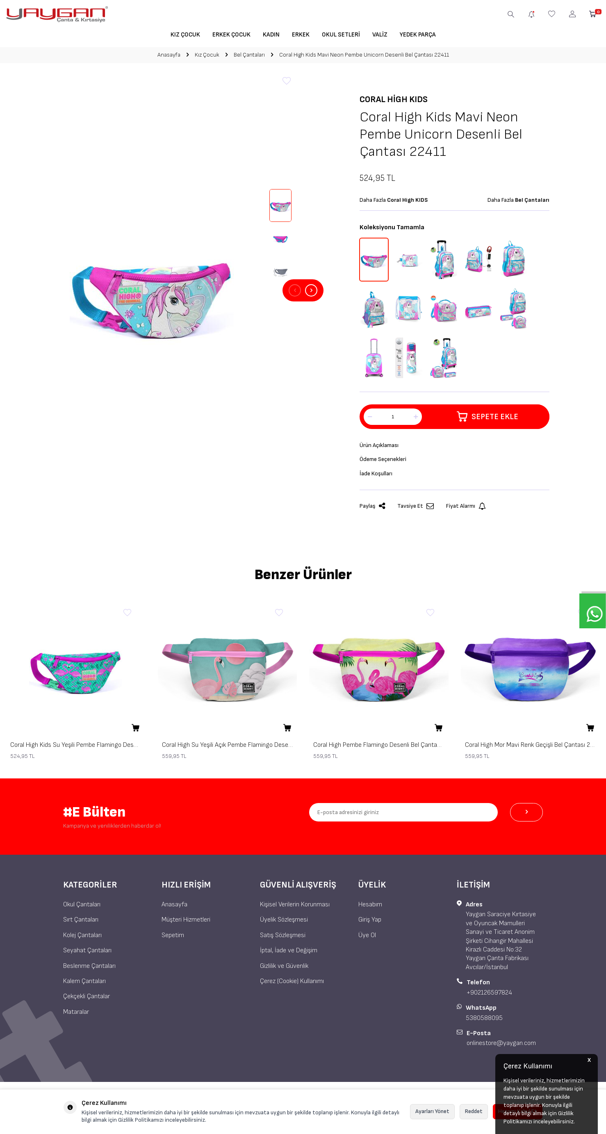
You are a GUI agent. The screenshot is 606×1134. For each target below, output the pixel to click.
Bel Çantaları (249, 54)
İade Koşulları (377, 475)
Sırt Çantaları (80, 922)
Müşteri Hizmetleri (186, 922)
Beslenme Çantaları (89, 969)
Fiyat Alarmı (466, 509)
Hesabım (370, 907)
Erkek (301, 35)
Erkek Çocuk (231, 35)
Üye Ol (367, 938)
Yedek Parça (418, 35)
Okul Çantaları (81, 907)
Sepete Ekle (487, 416)
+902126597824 (489, 995)
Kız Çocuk (185, 35)
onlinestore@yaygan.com (501, 1046)
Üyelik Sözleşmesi (284, 922)
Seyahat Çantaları (87, 953)
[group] (151, 290)
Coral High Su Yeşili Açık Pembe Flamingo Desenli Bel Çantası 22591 (227, 748)
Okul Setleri (341, 35)
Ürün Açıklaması (381, 445)
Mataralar (76, 1015)
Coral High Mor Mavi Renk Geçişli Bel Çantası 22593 (530, 748)
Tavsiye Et (415, 509)
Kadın (271, 35)
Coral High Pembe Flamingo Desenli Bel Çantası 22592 (378, 748)
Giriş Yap (369, 922)
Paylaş (372, 509)
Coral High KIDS (394, 99)
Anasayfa (168, 54)
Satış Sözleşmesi (282, 938)
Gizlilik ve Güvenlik (284, 969)
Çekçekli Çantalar (86, 999)
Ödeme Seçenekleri (385, 461)
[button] (295, 290)
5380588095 (484, 1021)
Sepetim (173, 938)
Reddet (474, 1111)
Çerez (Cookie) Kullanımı (292, 984)
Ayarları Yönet (432, 1111)
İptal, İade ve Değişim (288, 953)
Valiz (379, 35)
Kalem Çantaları (84, 984)
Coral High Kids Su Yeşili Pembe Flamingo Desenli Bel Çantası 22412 (75, 748)
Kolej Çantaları (82, 938)
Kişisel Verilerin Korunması (295, 907)
